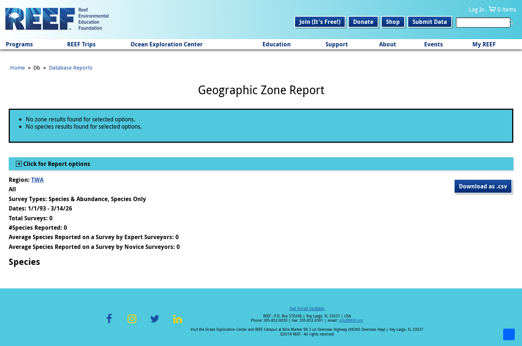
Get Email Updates (307, 308)
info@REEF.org (351, 320)
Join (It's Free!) (319, 22)
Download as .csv (483, 186)
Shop (393, 22)
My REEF (484, 44)
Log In (476, 9)
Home (17, 67)
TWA (37, 180)
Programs (19, 44)
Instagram (132, 323)
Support (337, 44)
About (387, 44)
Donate (363, 22)
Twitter (155, 323)
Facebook (109, 323)
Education (276, 44)
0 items (506, 9)
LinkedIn (177, 323)
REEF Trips (81, 44)
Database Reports (70, 67)
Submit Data (430, 22)
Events (433, 44)
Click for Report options (56, 164)
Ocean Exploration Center (166, 44)
